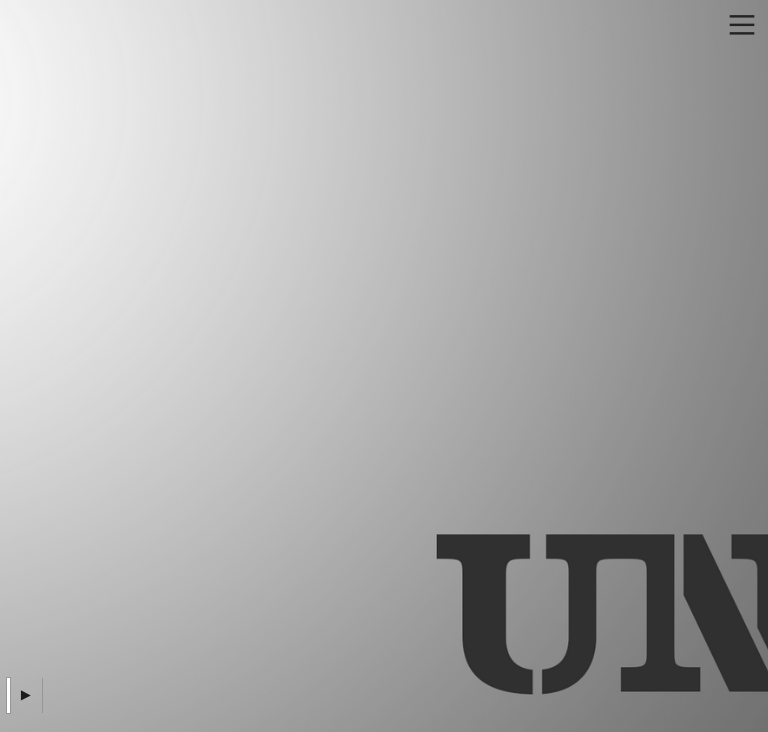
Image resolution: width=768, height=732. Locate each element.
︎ (742, 25)
